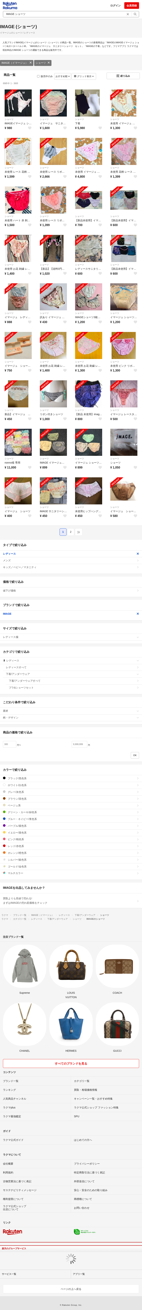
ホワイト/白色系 (71, 785)
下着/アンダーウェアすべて (74, 680)
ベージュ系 (71, 805)
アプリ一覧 (79, 1274)
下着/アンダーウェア (72, 673)
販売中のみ (45, 76)
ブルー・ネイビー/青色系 (71, 818)
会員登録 (132, 5)
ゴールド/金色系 (71, 866)
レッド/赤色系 (71, 846)
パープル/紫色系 (71, 825)
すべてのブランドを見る (71, 1063)
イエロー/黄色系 (71, 832)
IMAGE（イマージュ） (16, 62)
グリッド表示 (83, 76)
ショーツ (43, 62)
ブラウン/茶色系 (71, 798)
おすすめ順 (63, 76)
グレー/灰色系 (71, 791)
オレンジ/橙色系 (71, 852)
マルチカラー (71, 873)
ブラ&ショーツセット (74, 687)
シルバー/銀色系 (71, 859)
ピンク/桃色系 (71, 839)
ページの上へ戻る (71, 1289)
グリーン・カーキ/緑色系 (71, 812)
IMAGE (71, 613)
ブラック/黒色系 (71, 778)
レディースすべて (72, 667)
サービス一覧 (9, 1274)
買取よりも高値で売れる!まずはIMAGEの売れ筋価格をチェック (71, 900)
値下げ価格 (71, 590)
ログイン (115, 5)
